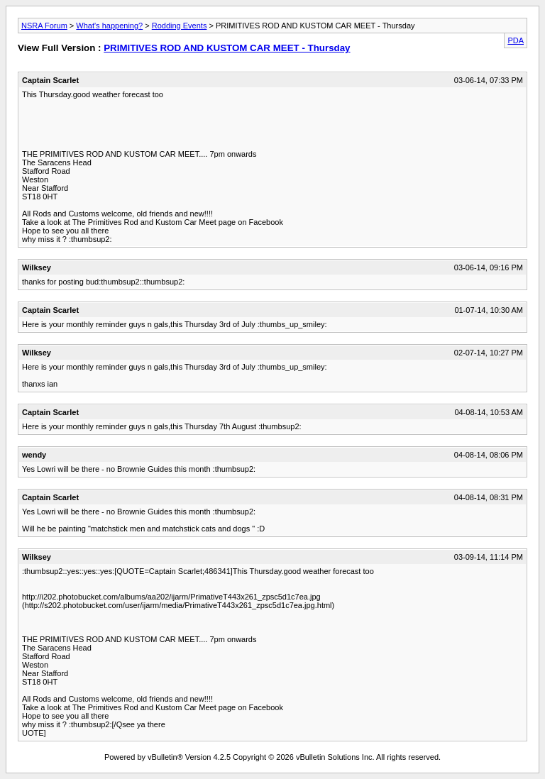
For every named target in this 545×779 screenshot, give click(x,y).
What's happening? (109, 25)
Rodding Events (179, 25)
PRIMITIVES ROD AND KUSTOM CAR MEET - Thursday (227, 48)
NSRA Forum (44, 25)
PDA (515, 40)
